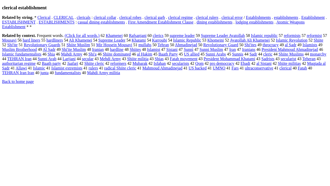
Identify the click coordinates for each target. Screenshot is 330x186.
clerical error (232, 17)
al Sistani (263, 63)
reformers (118, 63)
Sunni (188, 49)
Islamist (153, 49)
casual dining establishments (101, 22)
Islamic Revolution (291, 40)
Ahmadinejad (186, 45)
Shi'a (92, 54)
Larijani (69, 59)
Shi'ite (12, 45)
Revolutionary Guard (220, 45)
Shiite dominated (117, 54)
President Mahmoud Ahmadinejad (289, 49)
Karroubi (159, 40)
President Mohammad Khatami (229, 59)
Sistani (172, 49)
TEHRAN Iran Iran (18, 73)
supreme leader (182, 35)
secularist (288, 59)
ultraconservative (259, 68)
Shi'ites (250, 45)
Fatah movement (183, 59)
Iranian (98, 49)
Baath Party (168, 54)
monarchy (318, 54)
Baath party (51, 63)
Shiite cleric (94, 63)
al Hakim (144, 54)
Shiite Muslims (291, 54)
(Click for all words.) (82, 35)
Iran (232, 49)
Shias (159, 59)
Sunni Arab (47, 59)
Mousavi (9, 40)
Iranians (248, 49)
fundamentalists (68, 73)
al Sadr (290, 45)
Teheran (309, 59)
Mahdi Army (71, 54)
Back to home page (18, 81)
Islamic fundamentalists (21, 54)
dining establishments (214, 22)
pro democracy (222, 63)
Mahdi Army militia (103, 73)
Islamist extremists (66, 68)
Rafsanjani (137, 35)
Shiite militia (137, 59)
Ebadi (245, 63)
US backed (197, 68)
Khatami (139, 40)
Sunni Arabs (215, 54)
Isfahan (160, 63)
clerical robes (130, 17)
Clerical (44, 17)
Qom (199, 63)
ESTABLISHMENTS (57, 22)
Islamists (310, 45)
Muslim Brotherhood (19, 49)
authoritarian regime (19, 63)
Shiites (135, 49)
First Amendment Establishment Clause (161, 22)
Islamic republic (264, 35)
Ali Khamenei (80, 40)
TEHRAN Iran (19, 59)
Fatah (302, 68)
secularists (180, 63)
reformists (292, 35)
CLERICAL (64, 17)
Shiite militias (289, 63)
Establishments (258, 17)
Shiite (318, 40)
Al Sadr (49, 49)
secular (87, 59)
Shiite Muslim (78, 45)
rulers (93, 68)
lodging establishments (255, 22)
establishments (286, 17)
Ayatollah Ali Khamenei (250, 40)
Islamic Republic (187, 40)
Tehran (163, 45)
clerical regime (180, 17)
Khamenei (114, 35)
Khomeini (215, 40)
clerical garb (155, 17)
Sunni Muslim (211, 49)
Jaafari (72, 63)
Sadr (253, 54)
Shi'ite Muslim (74, 49)
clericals (83, 17)
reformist (314, 35)
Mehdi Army (110, 59)
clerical (285, 68)
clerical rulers (207, 17)
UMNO (219, 68)
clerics (158, 35)
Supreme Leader (111, 40)
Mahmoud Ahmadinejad (162, 68)
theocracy (271, 45)
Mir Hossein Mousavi (114, 45)
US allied (191, 54)
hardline (116, 49)
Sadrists (268, 59)
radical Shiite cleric (120, 68)
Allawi (21, 68)
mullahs (145, 45)
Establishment (313, 17)
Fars (235, 68)
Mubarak (140, 63)
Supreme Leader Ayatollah (223, 35)
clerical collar (105, 17)
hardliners (54, 40)
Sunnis (237, 54)
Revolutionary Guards (42, 45)
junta (44, 73)
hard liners (31, 40)
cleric (268, 54)
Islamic (39, 68)
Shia (51, 54)
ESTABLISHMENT (19, 22)
